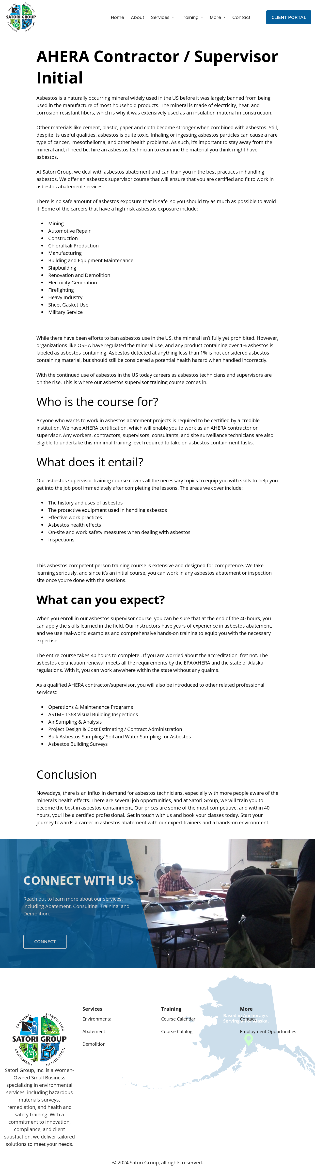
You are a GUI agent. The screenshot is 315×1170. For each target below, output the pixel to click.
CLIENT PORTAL (288, 17)
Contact (241, 17)
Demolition (94, 1044)
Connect (45, 941)
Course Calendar (178, 1019)
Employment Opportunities (268, 1031)
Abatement (93, 1031)
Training (190, 17)
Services (160, 17)
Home (117, 17)
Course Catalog (176, 1031)
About (137, 17)
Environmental (97, 1019)
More (215, 17)
